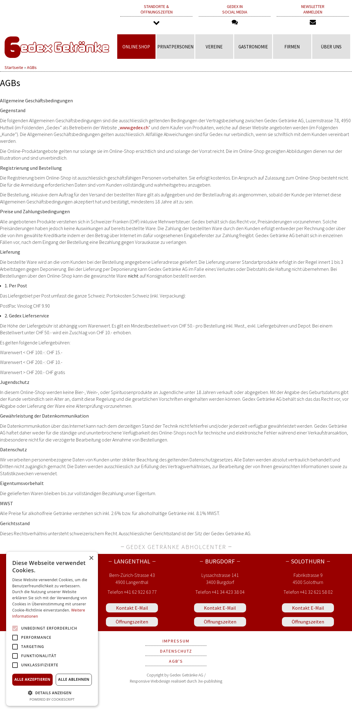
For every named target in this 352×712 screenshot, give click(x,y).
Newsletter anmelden (313, 15)
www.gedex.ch (134, 127)
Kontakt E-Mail (132, 608)
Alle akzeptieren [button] (32, 679)
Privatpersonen (175, 47)
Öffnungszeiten (132, 622)
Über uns (331, 47)
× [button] (91, 558)
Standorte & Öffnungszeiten (156, 15)
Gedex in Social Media (235, 15)
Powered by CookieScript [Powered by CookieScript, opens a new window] (52, 699)
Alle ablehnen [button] (73, 679)
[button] (52, 692)
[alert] (52, 629)
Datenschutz (176, 651)
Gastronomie (253, 47)
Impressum (176, 641)
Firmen (292, 47)
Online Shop (136, 47)
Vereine (214, 47)
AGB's (176, 661)
